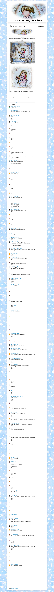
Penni (11, 121)
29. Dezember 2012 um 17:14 (16, 310)
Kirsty (11, 353)
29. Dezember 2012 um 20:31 (16, 427)
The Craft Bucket (12, 155)
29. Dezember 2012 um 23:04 (15, 495)
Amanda (11, 476)
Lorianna (12, 518)
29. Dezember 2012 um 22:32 (16, 476)
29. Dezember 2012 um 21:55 (14, 461)
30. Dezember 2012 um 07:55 (16, 545)
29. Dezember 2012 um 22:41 (16, 490)
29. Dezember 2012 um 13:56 (15, 192)
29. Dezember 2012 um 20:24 (16, 418)
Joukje (11, 160)
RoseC (11, 423)
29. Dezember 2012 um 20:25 (15, 423)
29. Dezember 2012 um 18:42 (16, 348)
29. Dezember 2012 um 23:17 (16, 501)
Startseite (22, 587)
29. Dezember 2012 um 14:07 (16, 196)
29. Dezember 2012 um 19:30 (15, 390)
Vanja (11, 390)
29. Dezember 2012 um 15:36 (16, 257)
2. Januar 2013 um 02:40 (16, 564)
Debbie (11, 192)
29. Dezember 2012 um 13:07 (18, 155)
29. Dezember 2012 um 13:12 (15, 160)
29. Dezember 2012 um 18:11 (15, 333)
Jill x (11, 132)
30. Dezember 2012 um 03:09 (15, 534)
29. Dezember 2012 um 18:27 (15, 344)
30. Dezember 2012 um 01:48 (16, 518)
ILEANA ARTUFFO (13, 358)
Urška (11, 237)
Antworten (12, 108)
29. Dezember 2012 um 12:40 (16, 141)
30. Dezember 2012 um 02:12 (15, 529)
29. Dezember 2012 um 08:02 (15, 110)
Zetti (11, 525)
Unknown (12, 141)
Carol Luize (12, 310)
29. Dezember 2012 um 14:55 (16, 228)
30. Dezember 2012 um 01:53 (15, 525)
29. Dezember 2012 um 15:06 (18, 233)
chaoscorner (12, 564)
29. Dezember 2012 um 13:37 (15, 172)
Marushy (12, 427)
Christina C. (12, 106)
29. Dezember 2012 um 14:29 (16, 209)
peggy (11, 333)
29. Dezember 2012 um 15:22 (19, 248)
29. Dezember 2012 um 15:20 (15, 241)
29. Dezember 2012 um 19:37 (16, 402)
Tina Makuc (12, 266)
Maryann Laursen (13, 233)
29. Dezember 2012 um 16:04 (17, 278)
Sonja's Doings (12, 278)
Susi (11, 364)
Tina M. (11, 172)
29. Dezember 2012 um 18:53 (18, 358)
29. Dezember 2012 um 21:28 (15, 457)
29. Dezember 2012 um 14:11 (16, 203)
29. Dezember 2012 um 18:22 (16, 340)
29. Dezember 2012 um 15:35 (15, 253)
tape (11, 253)
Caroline (12, 340)
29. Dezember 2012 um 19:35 (19, 396)
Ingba (11, 110)
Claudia (11, 196)
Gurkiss (11, 284)
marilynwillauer (12, 384)
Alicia (11, 514)
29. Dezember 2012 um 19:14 (17, 384)
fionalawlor (12, 228)
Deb (11, 412)
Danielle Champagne (13, 248)
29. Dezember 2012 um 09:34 (15, 115)
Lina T (11, 529)
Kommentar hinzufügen (11, 568)
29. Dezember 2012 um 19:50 (15, 412)
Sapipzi (11, 545)
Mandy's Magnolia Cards (13, 396)
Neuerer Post (10, 587)
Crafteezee (12, 348)
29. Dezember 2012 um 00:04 (17, 106)
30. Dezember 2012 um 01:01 (15, 514)
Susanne (12, 418)
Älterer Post (34, 587)
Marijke (11, 115)
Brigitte (11, 209)
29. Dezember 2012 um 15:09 (15, 237)
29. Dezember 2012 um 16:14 (16, 284)
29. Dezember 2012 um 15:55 (16, 266)
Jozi (11, 457)
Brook (11, 344)
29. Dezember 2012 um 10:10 (15, 121)
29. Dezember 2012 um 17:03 (16, 305)
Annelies (12, 402)
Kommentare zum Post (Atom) (14, 588)
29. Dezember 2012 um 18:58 (15, 364)
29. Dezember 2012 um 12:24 (15, 132)
